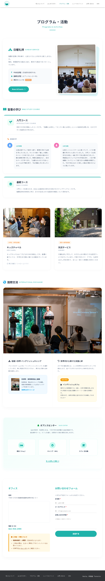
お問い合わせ (90, 3)
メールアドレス (60, 507)
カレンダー (24, 548)
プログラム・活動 (64, 3)
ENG (98, 3)
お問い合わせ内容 (61, 515)
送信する (76, 534)
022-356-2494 (14, 529)
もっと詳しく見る (52, 461)
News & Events (18, 89)
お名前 (58, 499)
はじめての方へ (51, 3)
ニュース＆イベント (77, 3)
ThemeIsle (97, 576)
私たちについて (40, 3)
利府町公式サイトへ (27, 390)
